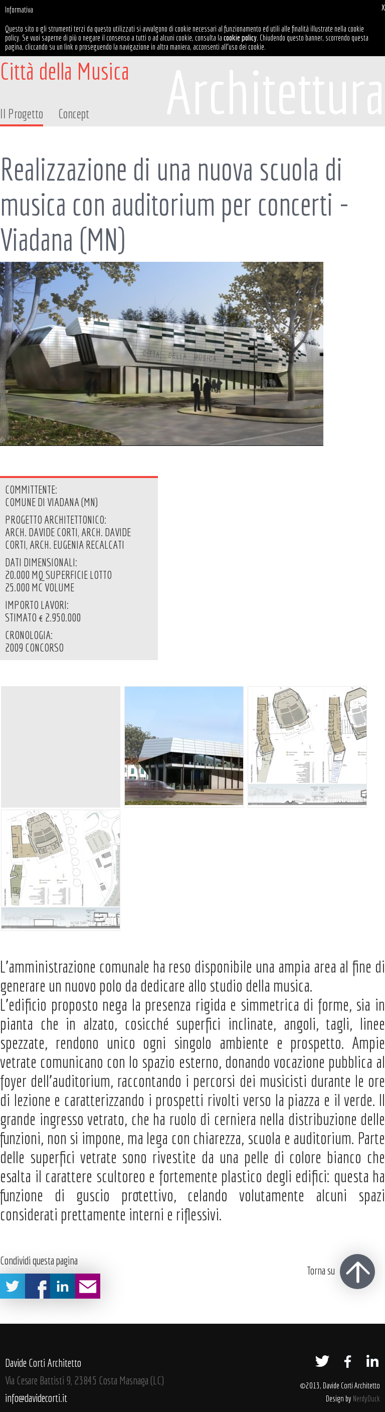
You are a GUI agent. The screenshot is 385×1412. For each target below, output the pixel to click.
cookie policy (240, 37)
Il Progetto (21, 113)
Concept (73, 113)
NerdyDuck (366, 1398)
